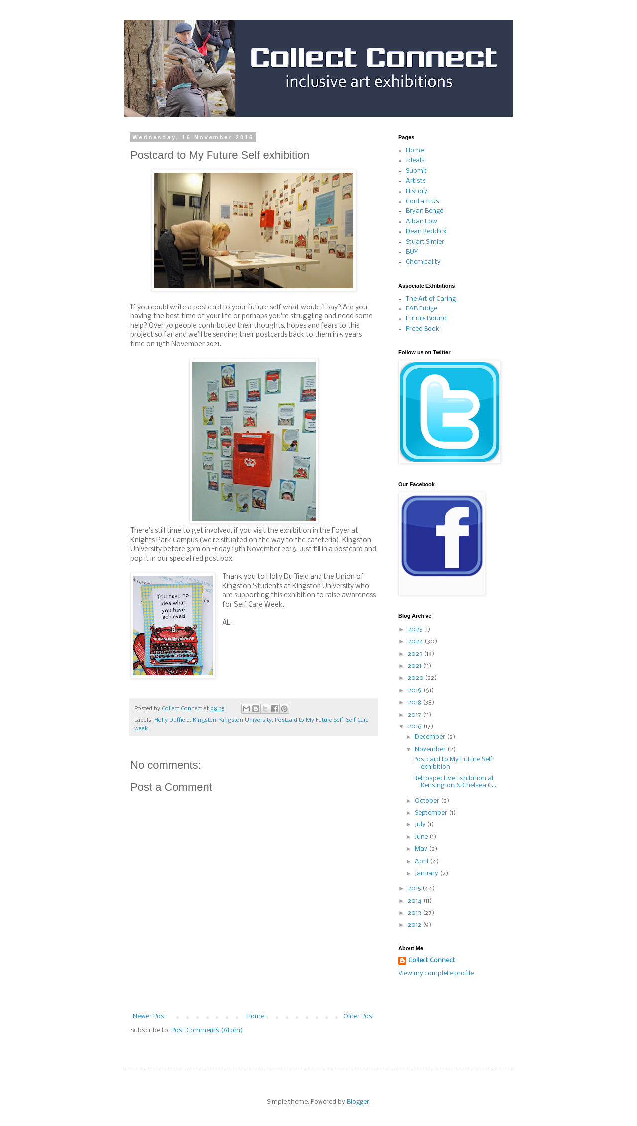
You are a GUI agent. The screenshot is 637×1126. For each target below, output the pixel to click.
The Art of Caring (431, 299)
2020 (416, 678)
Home (255, 1016)
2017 (415, 715)
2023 (416, 654)
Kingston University (245, 720)
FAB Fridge (421, 309)
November (431, 749)
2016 (415, 726)
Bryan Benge (424, 211)
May (422, 849)
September (432, 813)
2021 (415, 666)
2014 (415, 901)
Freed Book (422, 329)
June (422, 837)
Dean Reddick (426, 231)
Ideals (415, 160)
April (422, 861)
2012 (415, 925)
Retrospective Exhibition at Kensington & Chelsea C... (454, 782)
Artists (416, 181)
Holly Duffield (172, 720)
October (428, 801)
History (416, 191)
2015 (415, 888)
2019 (415, 690)
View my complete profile (436, 973)
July (421, 824)
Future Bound (426, 318)
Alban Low (421, 221)
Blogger (358, 1102)
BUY (412, 252)
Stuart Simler (425, 242)
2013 (415, 913)
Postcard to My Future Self (309, 720)
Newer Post (150, 1016)
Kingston (204, 720)
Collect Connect (431, 960)
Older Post (359, 1016)
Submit (416, 171)
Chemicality (423, 262)
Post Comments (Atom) (207, 1030)
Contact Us (422, 201)
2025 (416, 629)
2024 (416, 641)
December (431, 737)
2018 (415, 702)
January (427, 873)
